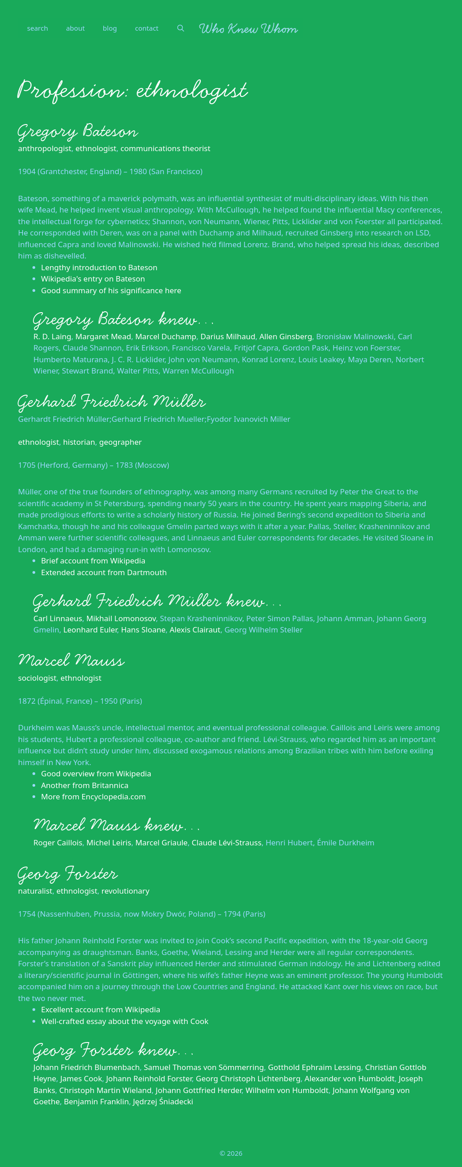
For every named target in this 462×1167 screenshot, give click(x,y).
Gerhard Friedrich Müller (112, 401)
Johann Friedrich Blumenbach (86, 1067)
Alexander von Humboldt (350, 1078)
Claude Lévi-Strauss (227, 842)
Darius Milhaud (227, 336)
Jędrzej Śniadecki (163, 1101)
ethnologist (95, 148)
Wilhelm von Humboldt (286, 1090)
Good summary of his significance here (111, 290)
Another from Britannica (85, 785)
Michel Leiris (109, 842)
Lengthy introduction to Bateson (99, 267)
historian (79, 442)
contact (146, 27)
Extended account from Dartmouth (104, 572)
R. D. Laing (52, 336)
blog (110, 27)
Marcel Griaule (161, 842)
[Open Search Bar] (180, 28)
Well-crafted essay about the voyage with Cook (124, 1021)
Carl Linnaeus (57, 618)
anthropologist (44, 148)
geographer (120, 442)
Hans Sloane (143, 629)
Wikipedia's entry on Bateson (93, 278)
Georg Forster (68, 873)
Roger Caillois (58, 842)
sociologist (37, 678)
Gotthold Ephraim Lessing (314, 1067)
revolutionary (125, 891)
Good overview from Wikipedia (96, 773)
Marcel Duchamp (166, 336)
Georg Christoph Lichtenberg (248, 1078)
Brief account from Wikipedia (93, 560)
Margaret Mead (103, 336)
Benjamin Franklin (96, 1101)
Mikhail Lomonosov (121, 618)
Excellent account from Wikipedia (100, 1009)
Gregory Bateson (78, 131)
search (37, 27)
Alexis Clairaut (195, 629)
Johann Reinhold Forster (149, 1078)
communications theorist (165, 148)
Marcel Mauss (71, 660)
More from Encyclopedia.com (93, 796)
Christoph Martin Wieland (105, 1090)
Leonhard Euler (90, 629)
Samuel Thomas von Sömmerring (204, 1067)
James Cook (81, 1078)
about (75, 27)
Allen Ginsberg (285, 336)
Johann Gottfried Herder (198, 1090)
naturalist (35, 891)
